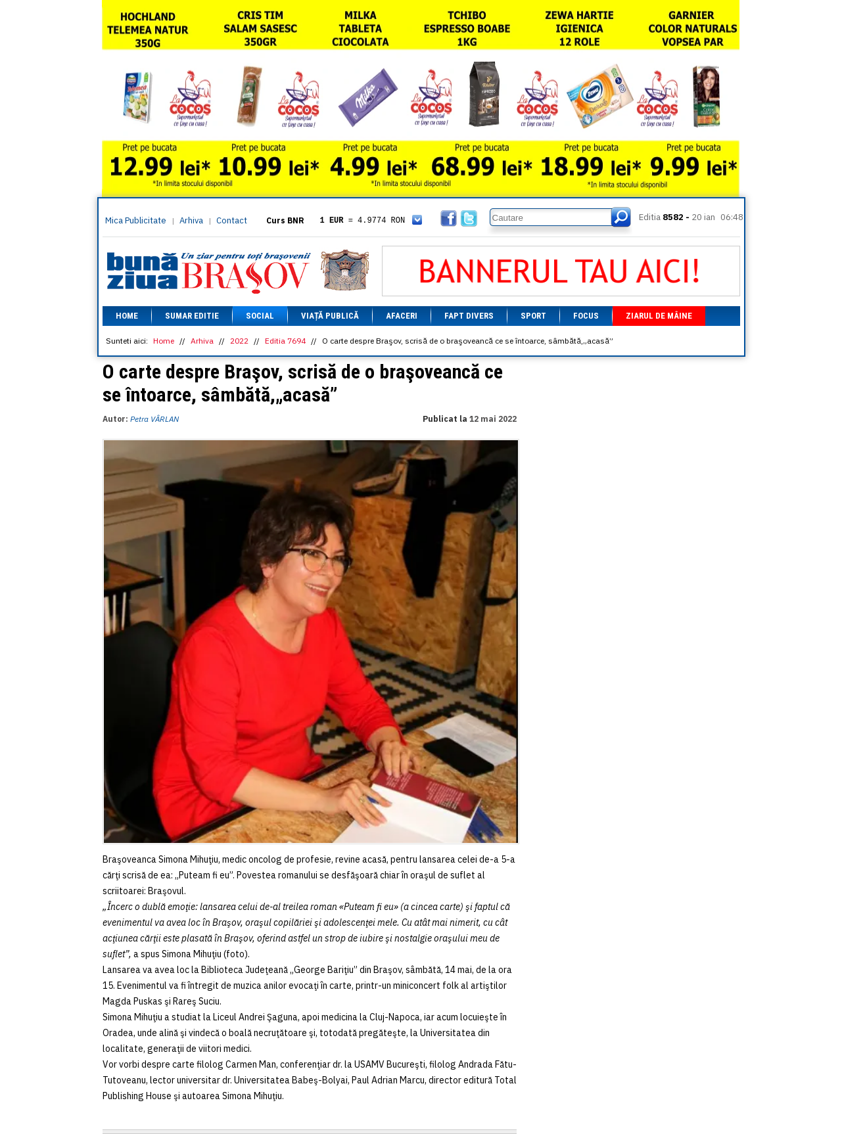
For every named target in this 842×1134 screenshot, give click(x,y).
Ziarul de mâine (659, 316)
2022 (239, 341)
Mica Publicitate (135, 220)
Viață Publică (330, 316)
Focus (586, 316)
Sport (533, 316)
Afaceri (401, 316)
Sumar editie (192, 316)
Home (127, 316)
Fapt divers (469, 316)
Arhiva (191, 220)
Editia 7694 (285, 341)
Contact (231, 220)
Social (260, 316)
